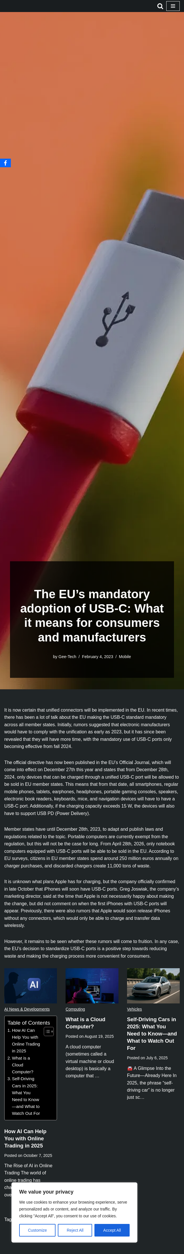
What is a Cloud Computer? (22, 1066)
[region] (74, 1212)
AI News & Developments (27, 1010)
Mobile (125, 656)
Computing (75, 1010)
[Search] (160, 6)
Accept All (112, 1230)
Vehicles (134, 1010)
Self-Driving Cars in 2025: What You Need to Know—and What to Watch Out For (26, 1097)
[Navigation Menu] (173, 6)
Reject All (75, 1230)
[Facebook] (5, 163)
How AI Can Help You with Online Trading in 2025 (26, 1041)
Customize (37, 1230)
